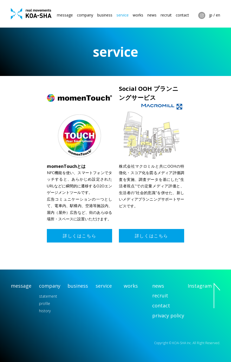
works (138, 15)
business (104, 15)
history (45, 310)
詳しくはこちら (79, 236)
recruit (166, 15)
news (152, 15)
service (122, 15)
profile (44, 303)
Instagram (201, 15)
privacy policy (168, 315)
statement (48, 296)
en (218, 15)
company (85, 15)
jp (210, 15)
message (65, 15)
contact (182, 15)
